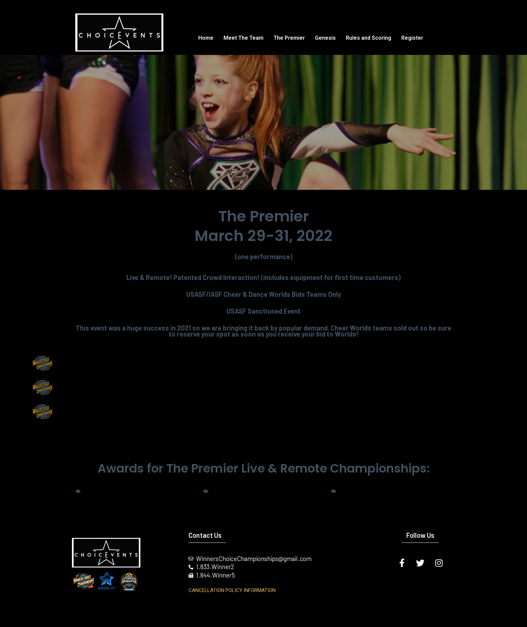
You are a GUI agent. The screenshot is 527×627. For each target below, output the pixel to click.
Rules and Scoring (368, 38)
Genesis (325, 38)
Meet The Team (244, 38)
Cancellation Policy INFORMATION (232, 590)
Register (412, 38)
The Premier (289, 38)
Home (205, 38)
